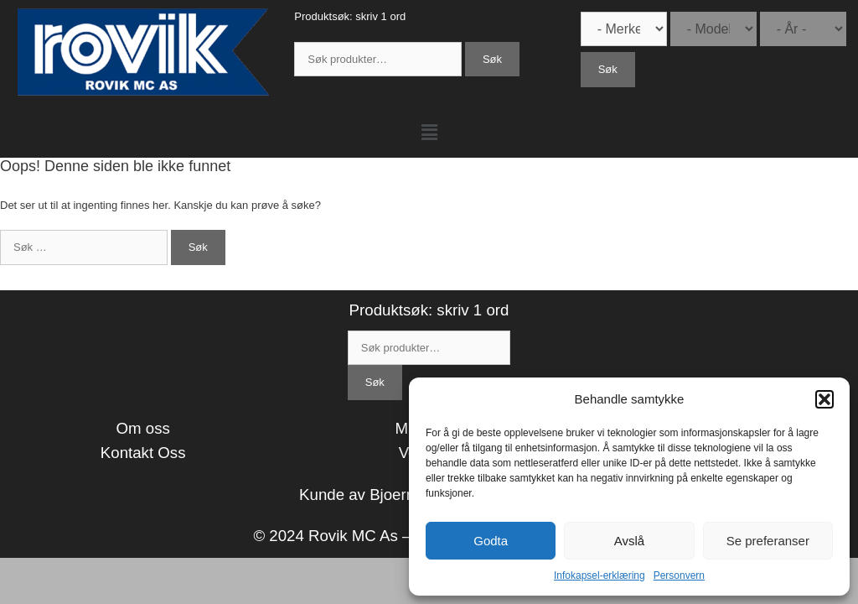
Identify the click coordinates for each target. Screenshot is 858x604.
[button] (824, 399)
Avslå (629, 541)
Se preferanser (767, 541)
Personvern (679, 575)
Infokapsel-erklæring (599, 575)
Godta (490, 541)
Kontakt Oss (143, 452)
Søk (492, 59)
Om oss (143, 428)
